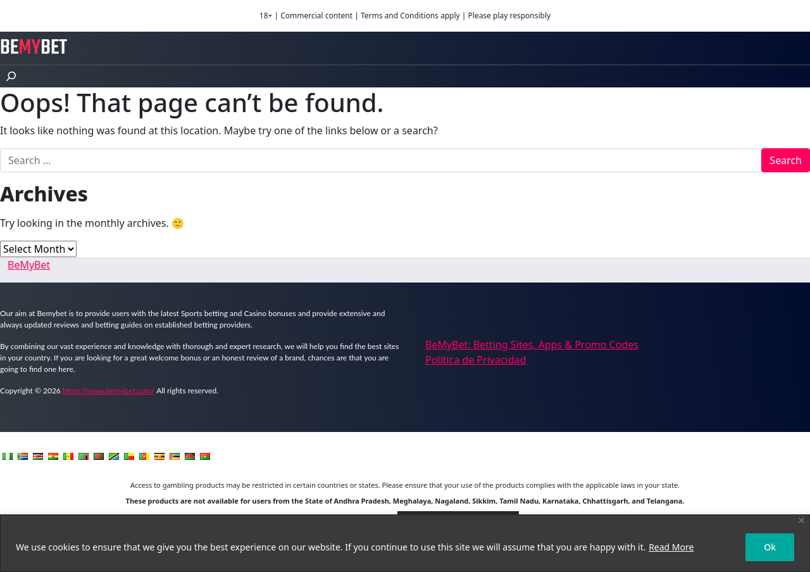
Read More (671, 547)
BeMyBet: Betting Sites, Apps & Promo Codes (532, 345)
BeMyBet (29, 265)
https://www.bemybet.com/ (109, 390)
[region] (405, 543)
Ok (770, 547)
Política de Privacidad (475, 360)
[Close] (801, 520)
